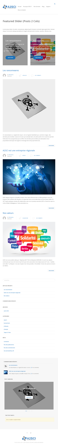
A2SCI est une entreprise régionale (12, 292)
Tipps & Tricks (7, 332)
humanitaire (25, 218)
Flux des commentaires (9, 347)
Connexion (6, 341)
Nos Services (37, 6)
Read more (10, 57)
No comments (38, 75)
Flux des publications (9, 344)
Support (48, 6)
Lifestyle (6, 329)
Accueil (19, 6)
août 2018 (6, 311)
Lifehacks (25, 75)
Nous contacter (22, 10)
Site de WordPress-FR (9, 350)
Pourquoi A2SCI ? (27, 6)
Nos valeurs (38, 40)
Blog (43, 6)
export (24, 155)
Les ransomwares (13, 40)
